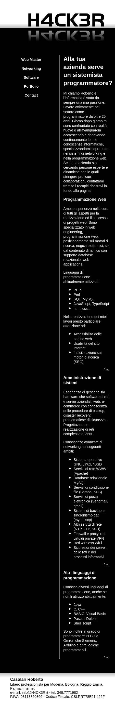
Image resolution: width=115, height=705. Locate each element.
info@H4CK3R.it (35, 692)
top (107, 369)
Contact (31, 95)
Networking (31, 68)
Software (31, 77)
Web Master (31, 60)
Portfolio (31, 86)
